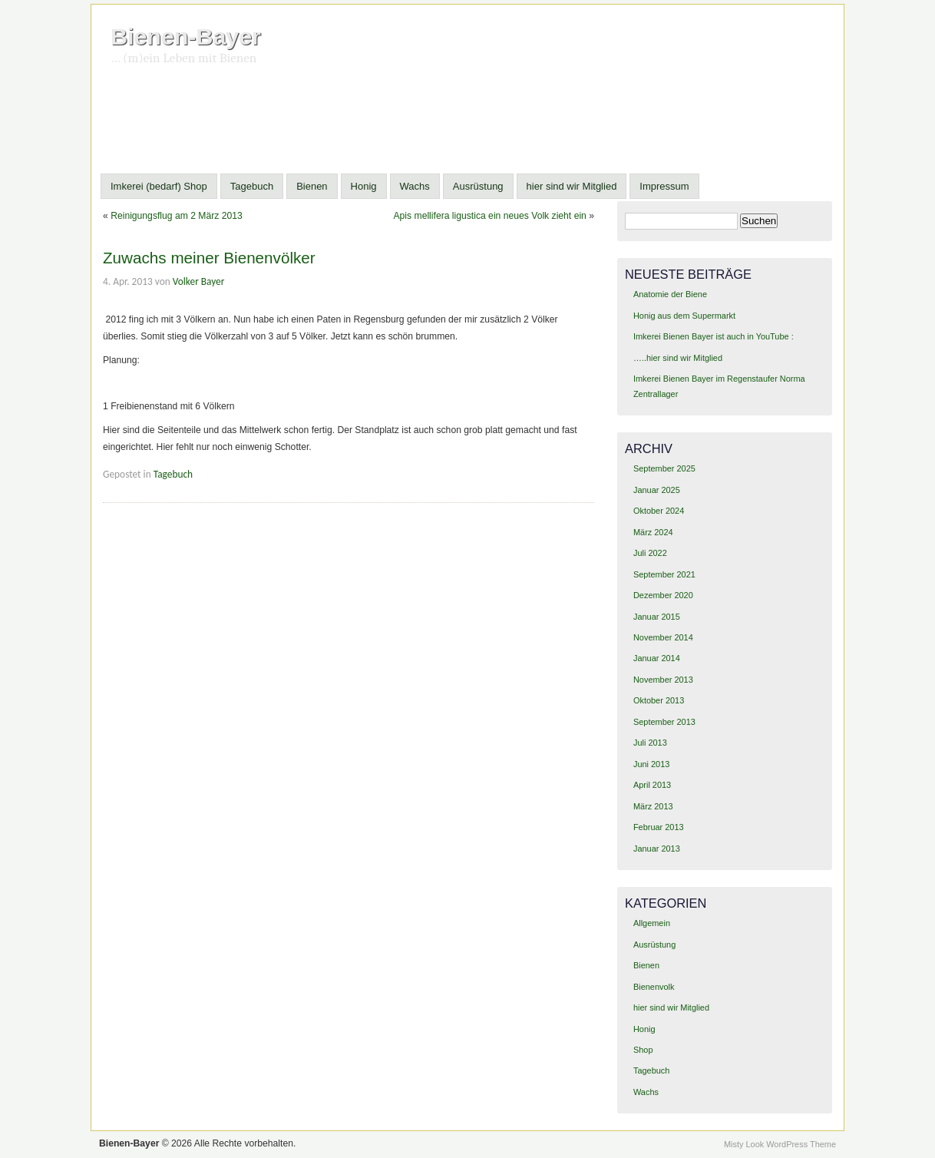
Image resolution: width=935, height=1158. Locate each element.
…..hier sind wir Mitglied (677, 357)
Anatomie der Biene (670, 294)
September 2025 (664, 468)
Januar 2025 (656, 490)
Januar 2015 (656, 616)
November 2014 (663, 637)
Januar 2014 (656, 658)
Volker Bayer (199, 281)
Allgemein (651, 923)
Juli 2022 (650, 552)
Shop (643, 1049)
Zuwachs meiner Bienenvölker (209, 257)
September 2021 (664, 574)
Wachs (415, 186)
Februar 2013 (658, 827)
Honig (364, 186)
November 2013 (663, 679)
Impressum (664, 186)
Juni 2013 (651, 764)
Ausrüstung (478, 186)
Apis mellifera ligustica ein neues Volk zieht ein (489, 215)
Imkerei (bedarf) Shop (159, 186)
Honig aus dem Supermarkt (684, 315)
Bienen (311, 186)
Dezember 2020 (663, 595)
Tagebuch (251, 186)
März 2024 (653, 532)
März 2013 (653, 806)
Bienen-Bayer (186, 36)
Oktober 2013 (658, 700)
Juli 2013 (650, 742)
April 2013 (652, 784)
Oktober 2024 (658, 510)
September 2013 (664, 721)
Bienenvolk (654, 986)
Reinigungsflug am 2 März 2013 (177, 215)
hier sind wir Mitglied (572, 186)
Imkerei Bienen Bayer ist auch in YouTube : (713, 336)
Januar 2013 (656, 848)
